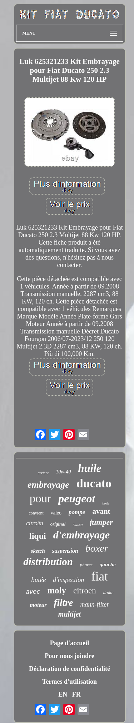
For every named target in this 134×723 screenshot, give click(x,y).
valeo (56, 513)
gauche (108, 564)
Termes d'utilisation (69, 681)
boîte (105, 503)
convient (36, 513)
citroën (34, 523)
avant (101, 511)
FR (76, 694)
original (58, 524)
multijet (69, 614)
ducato (93, 483)
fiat (99, 576)
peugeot (76, 498)
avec (33, 591)
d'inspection (68, 579)
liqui (37, 536)
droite (108, 592)
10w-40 (63, 472)
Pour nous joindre (69, 655)
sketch (38, 551)
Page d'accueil (69, 643)
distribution (48, 561)
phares (86, 564)
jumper (101, 522)
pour (40, 498)
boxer (96, 548)
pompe (77, 512)
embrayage (48, 485)
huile (89, 468)
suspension (65, 551)
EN (62, 694)
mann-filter (94, 604)
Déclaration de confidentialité (69, 668)
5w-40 (78, 525)
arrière (43, 473)
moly (56, 590)
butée (38, 579)
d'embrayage (81, 535)
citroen (84, 590)
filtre (63, 602)
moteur (38, 605)
